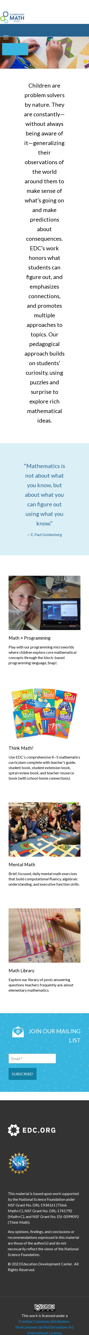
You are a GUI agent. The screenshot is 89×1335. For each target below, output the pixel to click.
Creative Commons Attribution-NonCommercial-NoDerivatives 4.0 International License (44, 1327)
